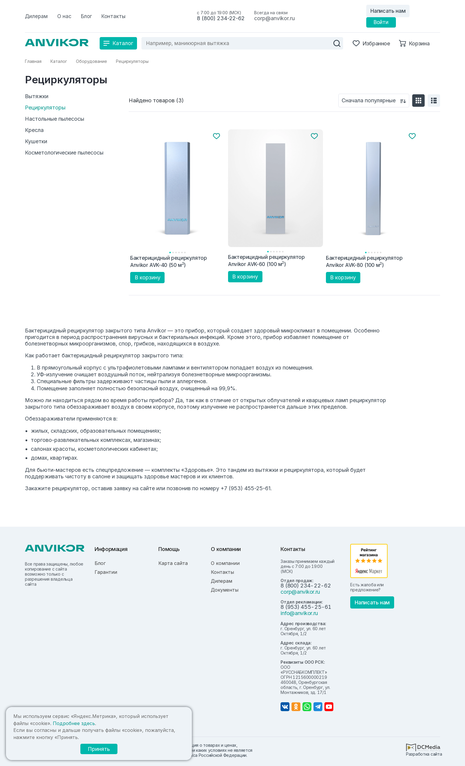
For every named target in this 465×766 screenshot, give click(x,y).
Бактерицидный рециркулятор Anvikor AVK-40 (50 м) (168, 261)
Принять (99, 749)
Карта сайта (173, 563)
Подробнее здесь (74, 723)
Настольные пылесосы (54, 119)
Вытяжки (36, 96)
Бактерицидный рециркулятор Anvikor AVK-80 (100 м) (364, 261)
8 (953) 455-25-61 (306, 607)
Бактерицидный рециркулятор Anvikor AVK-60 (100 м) (266, 260)
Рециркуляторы (45, 107)
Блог (100, 563)
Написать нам (387, 11)
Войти (381, 22)
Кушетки (36, 141)
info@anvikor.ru (299, 613)
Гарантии (106, 572)
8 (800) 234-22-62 (221, 18)
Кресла (34, 130)
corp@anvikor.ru (274, 18)
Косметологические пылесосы (64, 152)
